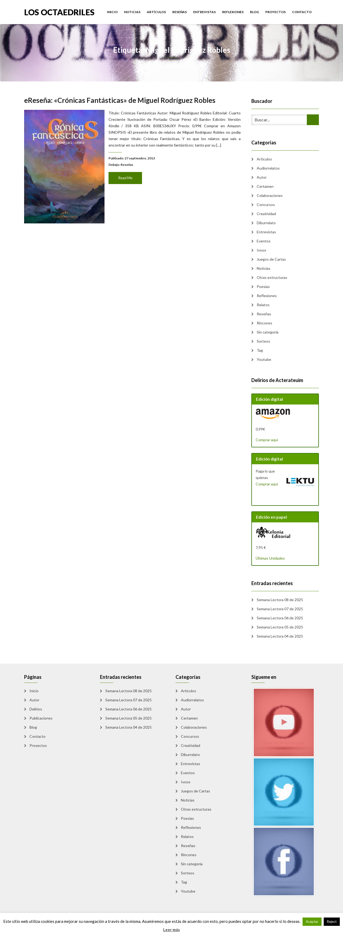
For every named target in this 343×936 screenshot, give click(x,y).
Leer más (171, 929)
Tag (260, 350)
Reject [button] (332, 921)
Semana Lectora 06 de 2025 (280, 618)
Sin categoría (267, 332)
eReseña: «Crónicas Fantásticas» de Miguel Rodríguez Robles (120, 104)
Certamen (265, 186)
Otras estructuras (272, 277)
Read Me (125, 177)
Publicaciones (41, 718)
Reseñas (179, 12)
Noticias (132, 12)
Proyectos (275, 12)
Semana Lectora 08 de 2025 (280, 599)
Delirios (35, 709)
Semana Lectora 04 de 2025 (280, 636)
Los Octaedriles (59, 11)
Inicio (112, 12)
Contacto (302, 12)
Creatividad (266, 213)
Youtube (264, 359)
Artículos (156, 12)
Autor (262, 177)
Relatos (263, 304)
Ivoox (261, 250)
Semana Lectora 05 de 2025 (280, 627)
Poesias (263, 286)
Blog (254, 12)
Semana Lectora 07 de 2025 (280, 608)
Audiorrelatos (268, 168)
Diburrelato (266, 222)
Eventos (264, 241)
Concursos (266, 204)
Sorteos (263, 341)
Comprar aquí (267, 439)
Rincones (264, 323)
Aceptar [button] (312, 921)
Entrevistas (204, 12)
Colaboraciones (270, 195)
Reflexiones (233, 12)
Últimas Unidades (270, 558)
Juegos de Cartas (271, 259)
